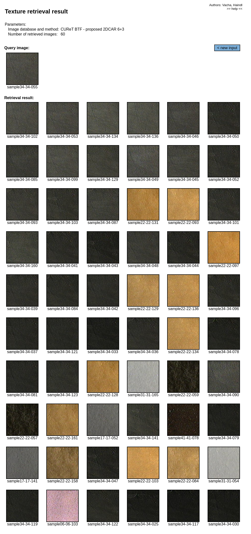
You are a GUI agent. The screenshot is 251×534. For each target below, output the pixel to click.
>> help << (234, 9)
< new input (227, 48)
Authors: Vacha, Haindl (225, 5)
